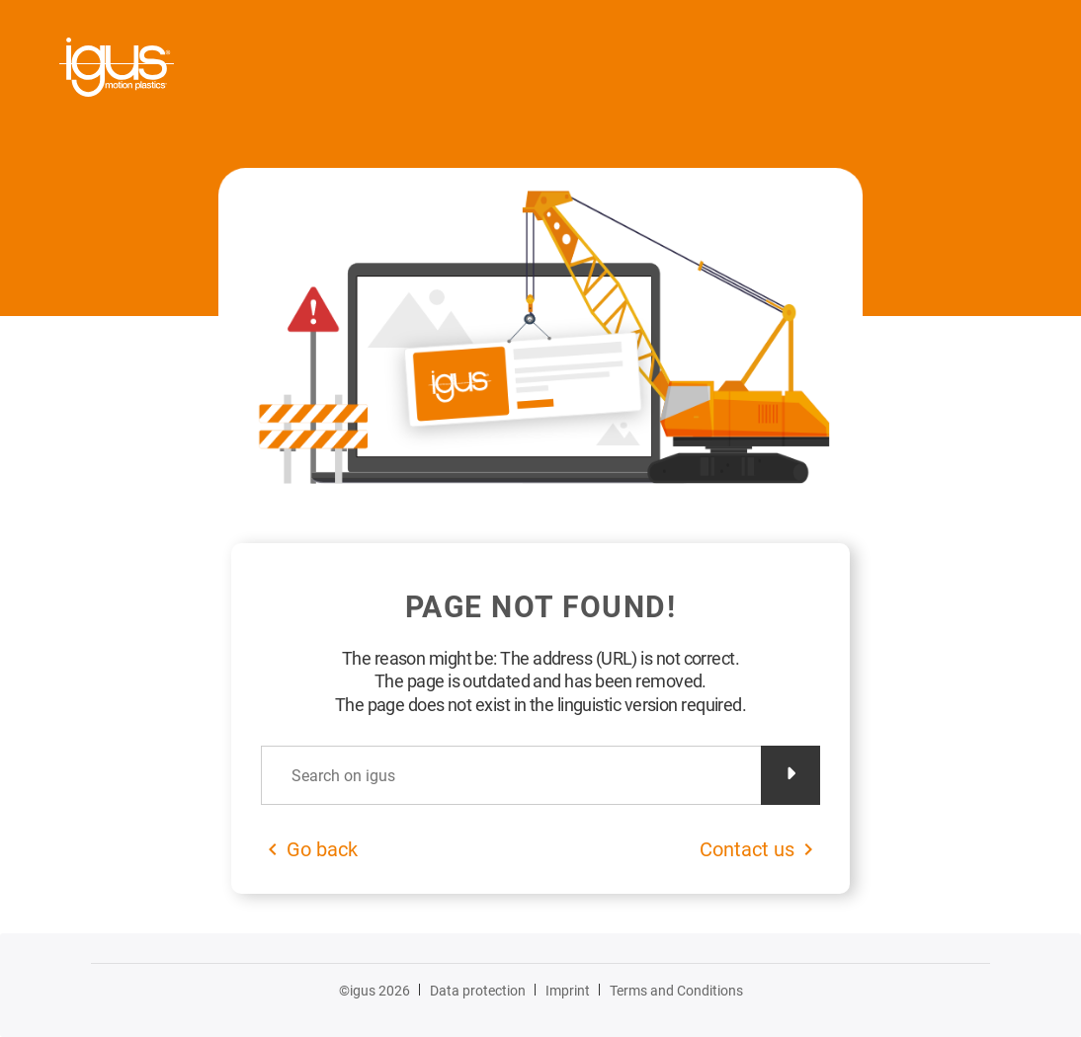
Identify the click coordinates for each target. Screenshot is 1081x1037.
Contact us (747, 849)
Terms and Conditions (676, 990)
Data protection (478, 990)
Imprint (567, 990)
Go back (322, 849)
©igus (374, 990)
